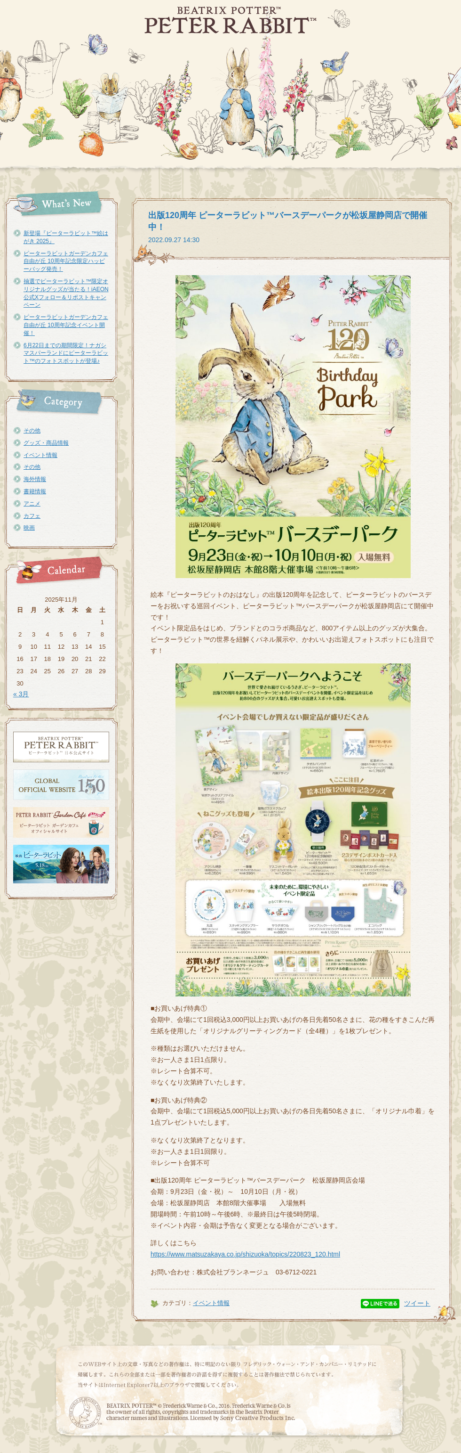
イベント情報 (40, 455)
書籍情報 (35, 491)
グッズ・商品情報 (46, 443)
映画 (29, 527)
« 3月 (21, 694)
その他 (32, 430)
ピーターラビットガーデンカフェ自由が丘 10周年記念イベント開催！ (66, 325)
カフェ (32, 516)
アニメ (32, 503)
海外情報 (35, 479)
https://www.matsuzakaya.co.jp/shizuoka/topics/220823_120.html (245, 1254)
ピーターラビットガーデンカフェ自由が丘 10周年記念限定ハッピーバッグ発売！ (66, 261)
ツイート (417, 1303)
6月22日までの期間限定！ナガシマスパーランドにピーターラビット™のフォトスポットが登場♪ (66, 353)
